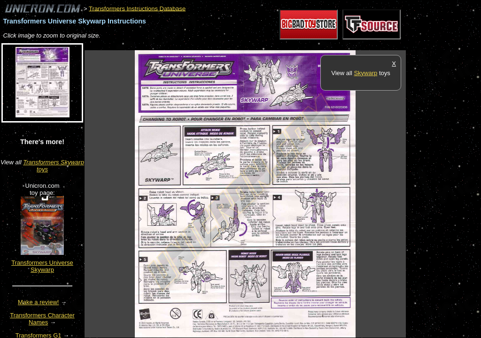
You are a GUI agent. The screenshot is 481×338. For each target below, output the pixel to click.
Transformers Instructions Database (137, 8)
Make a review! (38, 302)
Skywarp (365, 73)
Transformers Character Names (42, 319)
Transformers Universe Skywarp (42, 266)
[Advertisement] (256, 45)
